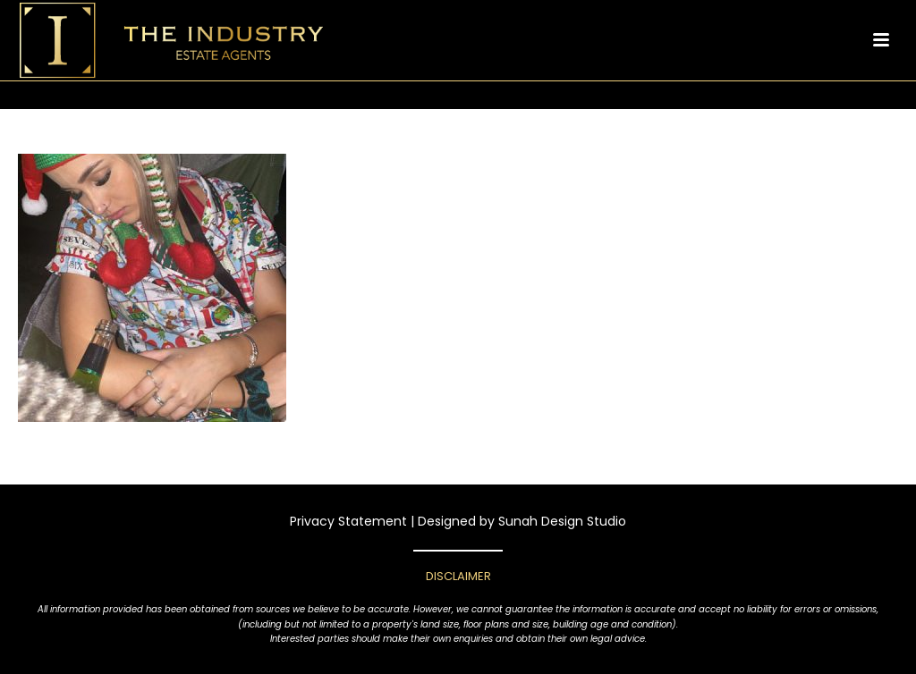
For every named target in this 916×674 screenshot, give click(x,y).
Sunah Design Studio (562, 521)
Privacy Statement (348, 521)
